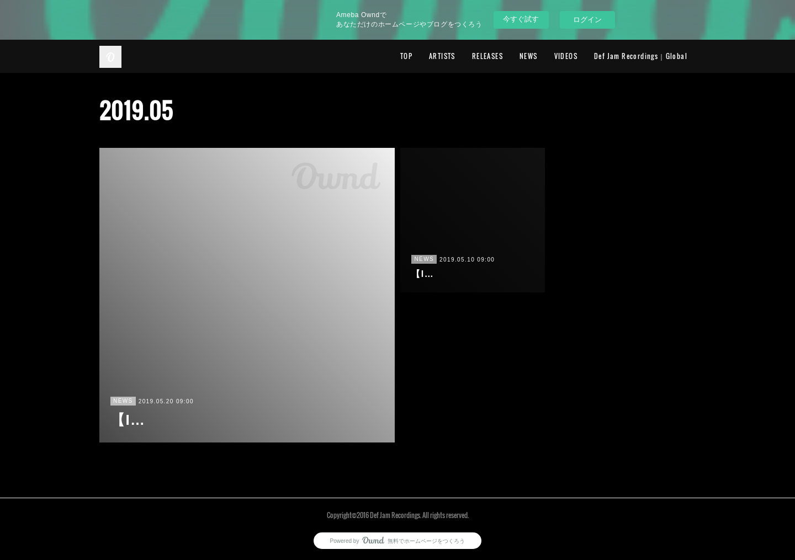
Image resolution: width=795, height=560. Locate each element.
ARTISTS (442, 56)
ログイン (587, 19)
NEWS (529, 56)
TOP (406, 56)
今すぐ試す (521, 19)
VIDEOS (565, 56)
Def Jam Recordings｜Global (640, 56)
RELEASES (487, 56)
